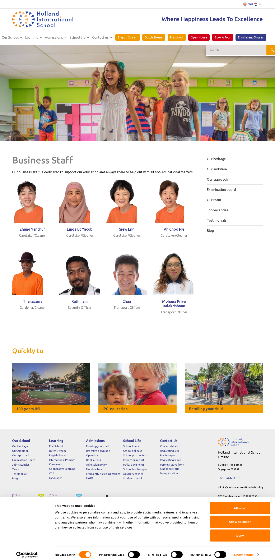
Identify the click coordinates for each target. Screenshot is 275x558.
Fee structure (94, 469)
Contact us (100, 37)
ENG (250, 4)
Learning (31, 37)
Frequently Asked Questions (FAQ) (103, 475)
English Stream (127, 37)
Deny (240, 530)
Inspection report (133, 459)
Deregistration (169, 473)
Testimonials (20, 473)
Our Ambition (20, 450)
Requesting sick (169, 450)
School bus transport (136, 469)
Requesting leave (170, 459)
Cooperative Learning (62, 468)
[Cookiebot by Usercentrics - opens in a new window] (27, 550)
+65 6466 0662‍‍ (229, 478)
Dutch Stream (154, 37)
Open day (92, 455)
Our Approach (20, 455)
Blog (15, 478)
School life (77, 37)
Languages (55, 477)
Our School (10, 37)
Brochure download (98, 450)
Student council (132, 478)
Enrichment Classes (251, 37)
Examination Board (23, 459)
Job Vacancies (20, 464)
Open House (199, 37)
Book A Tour (222, 37)
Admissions (54, 37)
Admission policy (96, 464)
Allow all (240, 503)
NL (260, 4)
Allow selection (240, 517)
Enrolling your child (97, 446)
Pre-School (56, 446)
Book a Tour (93, 459)
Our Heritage (20, 446)
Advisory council (133, 473)
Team (15, 469)
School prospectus (134, 455)
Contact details (169, 446)
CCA (51, 473)
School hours (131, 446)
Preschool (176, 37)
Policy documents (133, 464)
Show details (244, 550)
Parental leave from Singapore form (172, 466)
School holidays (132, 450)
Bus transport (168, 455)
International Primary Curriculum (62, 462)
